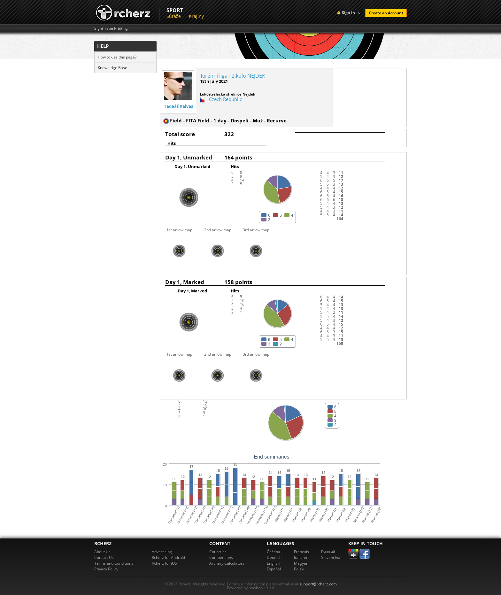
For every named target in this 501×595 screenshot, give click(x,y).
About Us (102, 551)
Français (301, 551)
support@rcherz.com (318, 584)
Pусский (328, 551)
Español (274, 569)
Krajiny (196, 16)
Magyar (301, 563)
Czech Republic (225, 99)
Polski (299, 569)
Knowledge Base (112, 67)
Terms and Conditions (113, 563)
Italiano (300, 557)
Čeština (273, 551)
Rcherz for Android (168, 557)
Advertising (162, 551)
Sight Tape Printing (111, 28)
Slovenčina (330, 557)
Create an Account (386, 13)
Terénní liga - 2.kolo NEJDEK (232, 75)
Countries (218, 551)
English (273, 563)
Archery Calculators (226, 563)
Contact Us (104, 557)
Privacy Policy (106, 569)
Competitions (221, 557)
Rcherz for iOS (164, 563)
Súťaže (173, 16)
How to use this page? (117, 57)
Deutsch (274, 557)
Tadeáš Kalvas (178, 106)
